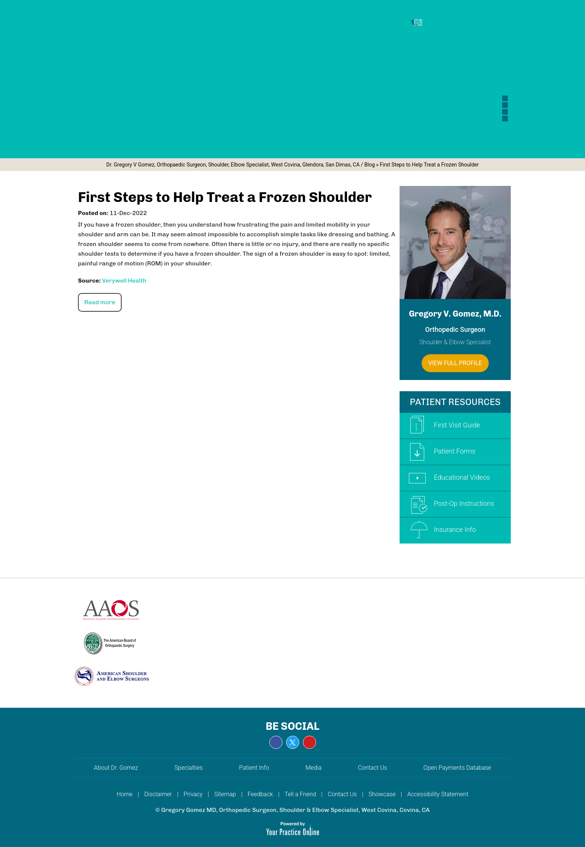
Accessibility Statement (438, 794)
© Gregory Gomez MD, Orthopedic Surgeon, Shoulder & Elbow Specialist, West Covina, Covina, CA (292, 809)
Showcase (382, 794)
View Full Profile (455, 363)
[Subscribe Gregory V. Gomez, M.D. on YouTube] (309, 742)
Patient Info (254, 767)
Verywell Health (124, 280)
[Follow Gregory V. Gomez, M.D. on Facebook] (275, 742)
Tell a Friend (300, 794)
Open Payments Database (457, 767)
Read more (99, 302)
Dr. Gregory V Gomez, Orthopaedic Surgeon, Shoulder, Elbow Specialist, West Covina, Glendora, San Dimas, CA (233, 165)
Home (125, 794)
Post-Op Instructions (448, 504)
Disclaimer (158, 794)
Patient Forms (439, 452)
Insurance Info (439, 530)
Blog (370, 165)
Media (314, 767)
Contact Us (373, 767)
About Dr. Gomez (116, 767)
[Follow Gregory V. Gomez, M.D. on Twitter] (292, 742)
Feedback (260, 794)
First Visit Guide (441, 426)
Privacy (193, 794)
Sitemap (225, 794)
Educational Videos (446, 478)
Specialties (189, 767)
